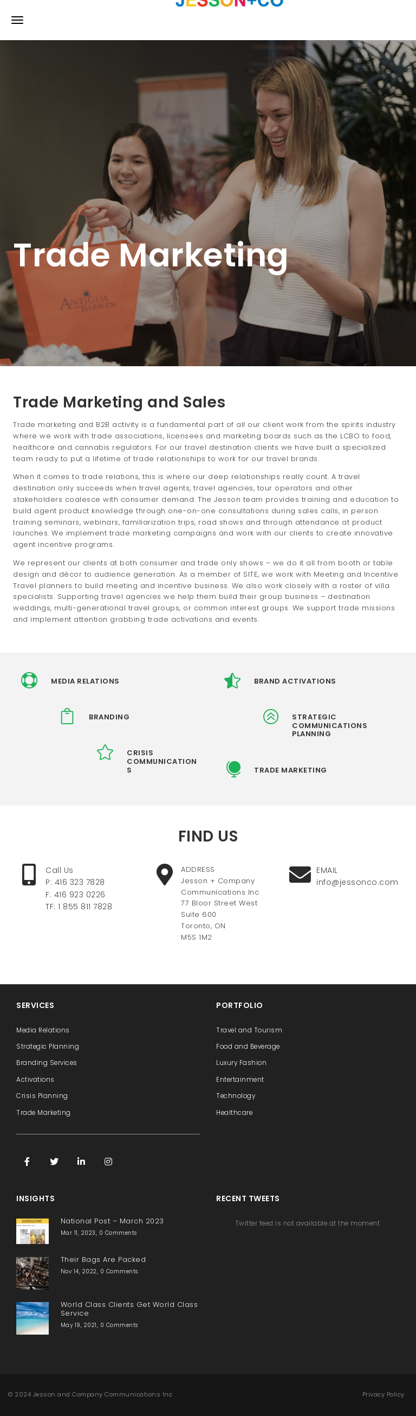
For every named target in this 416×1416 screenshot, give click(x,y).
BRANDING (109, 717)
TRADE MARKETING (290, 770)
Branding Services (46, 1062)
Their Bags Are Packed (103, 1259)
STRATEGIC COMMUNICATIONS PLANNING (329, 725)
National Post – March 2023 (112, 1221)
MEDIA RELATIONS (85, 681)
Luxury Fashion (241, 1062)
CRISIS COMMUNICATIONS (162, 761)
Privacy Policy (383, 1394)
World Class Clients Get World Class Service (129, 1308)
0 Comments (118, 1232)
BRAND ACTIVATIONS (295, 681)
